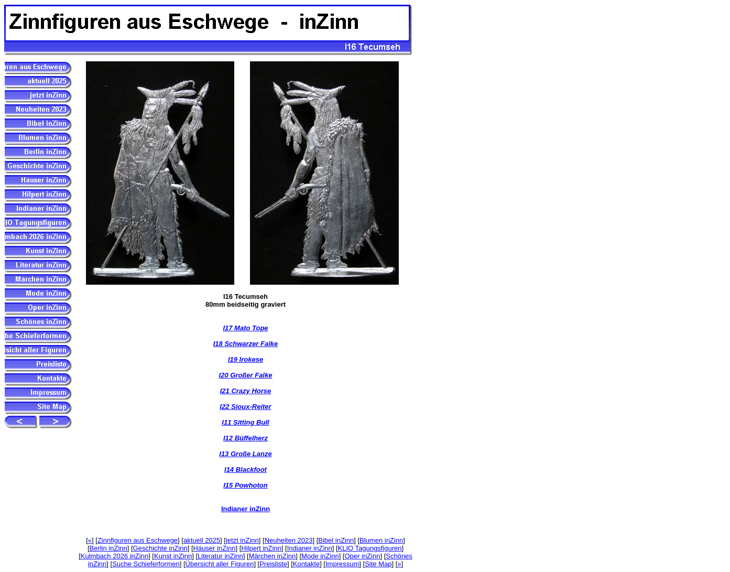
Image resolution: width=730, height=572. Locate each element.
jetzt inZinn (242, 540)
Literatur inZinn (220, 556)
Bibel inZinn (336, 540)
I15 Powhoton (245, 485)
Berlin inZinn (108, 548)
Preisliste (273, 564)
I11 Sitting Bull (245, 422)
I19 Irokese (245, 359)
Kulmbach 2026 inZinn (114, 556)
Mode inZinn (320, 556)
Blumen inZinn (381, 540)
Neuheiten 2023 (289, 540)
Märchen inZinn (272, 556)
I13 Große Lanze (245, 454)
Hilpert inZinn (261, 548)
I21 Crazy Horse (245, 391)
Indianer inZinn (245, 509)
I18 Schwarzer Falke (245, 344)
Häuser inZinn (214, 548)
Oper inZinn (362, 556)
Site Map (378, 564)
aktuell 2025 (201, 540)
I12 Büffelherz (245, 438)
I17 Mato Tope (245, 328)
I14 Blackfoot (245, 469)
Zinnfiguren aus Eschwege (137, 540)
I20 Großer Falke (246, 375)
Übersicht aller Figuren (220, 564)
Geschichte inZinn (160, 548)
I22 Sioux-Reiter (245, 407)
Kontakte (306, 564)
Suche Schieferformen (146, 564)
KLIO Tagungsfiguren (370, 548)
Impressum (342, 564)
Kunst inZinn (173, 556)
